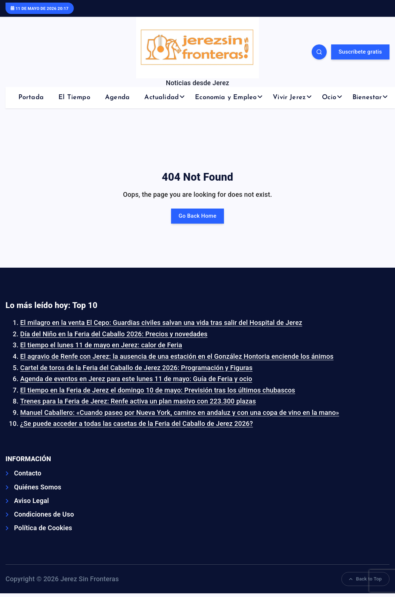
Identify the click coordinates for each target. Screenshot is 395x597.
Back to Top (365, 579)
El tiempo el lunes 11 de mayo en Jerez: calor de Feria (101, 345)
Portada (31, 97)
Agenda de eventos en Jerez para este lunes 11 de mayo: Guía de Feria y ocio (136, 379)
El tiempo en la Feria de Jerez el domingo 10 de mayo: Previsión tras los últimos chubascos (157, 390)
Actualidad (161, 97)
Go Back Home (198, 216)
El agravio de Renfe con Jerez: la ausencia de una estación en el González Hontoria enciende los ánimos (177, 356)
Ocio (329, 97)
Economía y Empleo (226, 97)
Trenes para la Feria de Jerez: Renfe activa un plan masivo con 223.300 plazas (138, 401)
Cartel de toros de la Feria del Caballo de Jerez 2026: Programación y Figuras (136, 368)
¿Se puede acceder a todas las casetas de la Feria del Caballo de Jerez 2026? (136, 423)
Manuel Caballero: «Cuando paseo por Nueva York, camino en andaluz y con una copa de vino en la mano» (179, 412)
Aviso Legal (31, 500)
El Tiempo (74, 97)
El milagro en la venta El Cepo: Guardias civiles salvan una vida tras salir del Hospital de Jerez (161, 322)
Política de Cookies (43, 528)
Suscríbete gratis (360, 51)
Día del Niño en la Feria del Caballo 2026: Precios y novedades (113, 334)
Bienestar (367, 97)
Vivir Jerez (289, 97)
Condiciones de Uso (44, 514)
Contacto (27, 473)
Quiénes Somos (37, 487)
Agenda (117, 97)
